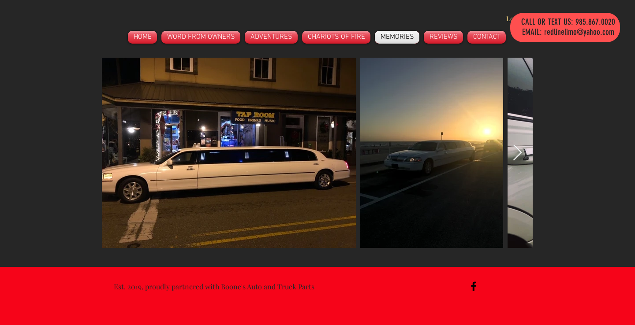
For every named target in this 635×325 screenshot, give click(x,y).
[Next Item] (517, 153)
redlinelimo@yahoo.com (579, 32)
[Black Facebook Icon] (473, 286)
